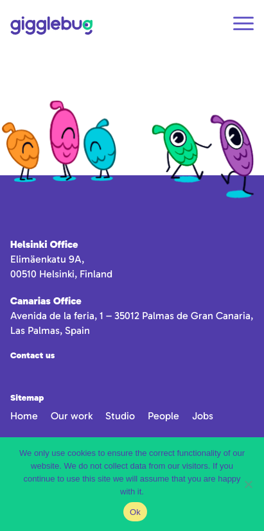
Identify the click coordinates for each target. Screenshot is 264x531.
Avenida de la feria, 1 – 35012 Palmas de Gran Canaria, (131, 315)
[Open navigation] (243, 25)
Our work (71, 416)
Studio (120, 416)
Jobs (202, 416)
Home (24, 416)
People (163, 416)
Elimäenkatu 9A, (47, 259)
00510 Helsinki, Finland (61, 274)
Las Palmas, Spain (50, 330)
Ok (135, 512)
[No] (248, 484)
